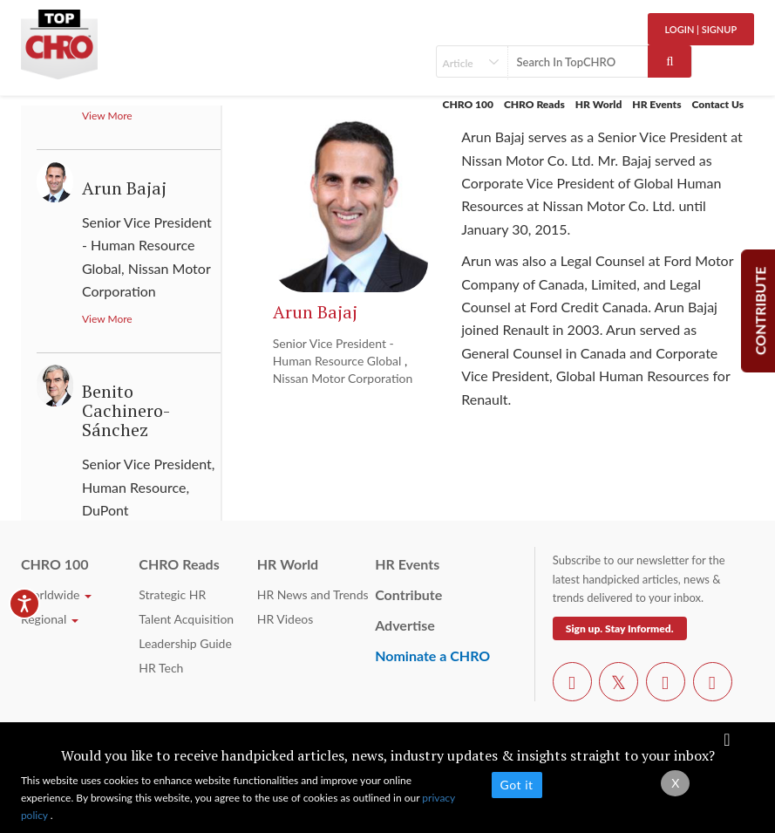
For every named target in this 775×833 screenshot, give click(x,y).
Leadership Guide (185, 643)
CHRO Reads (534, 104)
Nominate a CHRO (432, 655)
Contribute (408, 594)
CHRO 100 (468, 104)
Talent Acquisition (186, 618)
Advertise (405, 625)
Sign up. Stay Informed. (620, 628)
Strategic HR (172, 594)
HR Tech (161, 667)
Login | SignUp (701, 29)
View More (107, 318)
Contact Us (718, 104)
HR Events (656, 104)
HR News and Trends (313, 594)
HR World (598, 104)
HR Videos (285, 618)
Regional (49, 618)
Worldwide (56, 594)
